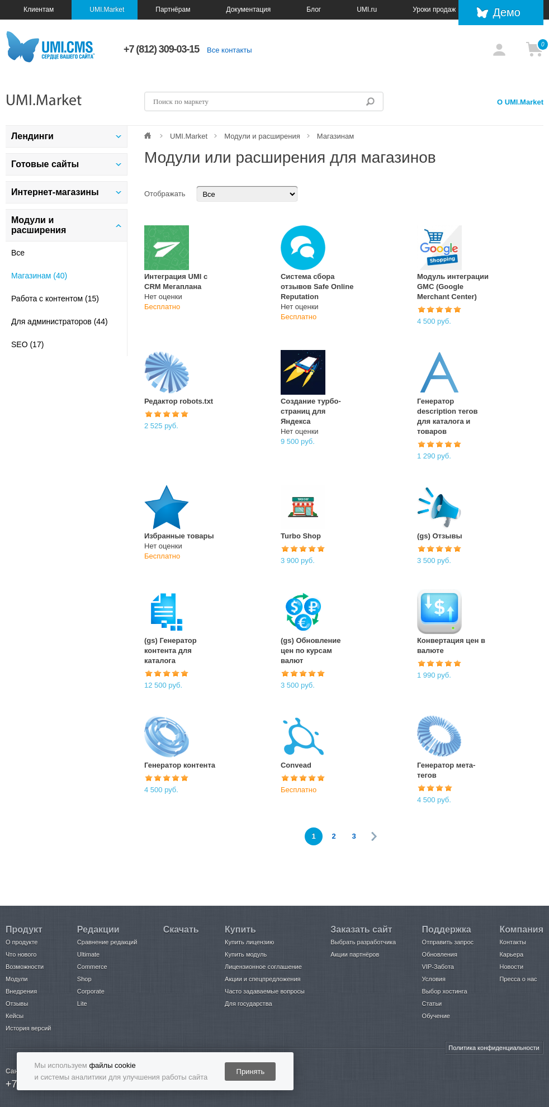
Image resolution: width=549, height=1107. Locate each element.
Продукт (24, 929)
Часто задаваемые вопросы (265, 991)
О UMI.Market (520, 102)
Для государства (248, 1003)
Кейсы (14, 1016)
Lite (82, 1003)
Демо (506, 12)
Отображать (164, 194)
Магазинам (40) (39, 275)
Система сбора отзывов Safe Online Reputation (317, 286)
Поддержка (446, 929)
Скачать (181, 929)
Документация (248, 9)
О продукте (21, 942)
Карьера (511, 954)
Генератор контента (179, 765)
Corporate (91, 991)
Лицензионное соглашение (263, 966)
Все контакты (229, 50)
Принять (250, 1071)
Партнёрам (172, 9)
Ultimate (88, 954)
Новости (511, 966)
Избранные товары (179, 536)
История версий (28, 1028)
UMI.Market (106, 9)
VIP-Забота (438, 966)
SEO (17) (27, 344)
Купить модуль (246, 954)
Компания (521, 929)
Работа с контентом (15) (55, 298)
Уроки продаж (434, 9)
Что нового (21, 954)
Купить (240, 929)
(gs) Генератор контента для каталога (170, 650)
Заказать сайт (361, 929)
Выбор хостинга (444, 991)
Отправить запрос (448, 942)
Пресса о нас (518, 979)
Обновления (439, 954)
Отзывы (17, 1003)
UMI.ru (367, 9)
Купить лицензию (249, 942)
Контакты (512, 942)
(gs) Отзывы (439, 536)
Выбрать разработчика (363, 942)
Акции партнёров (354, 954)
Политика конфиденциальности (493, 1047)
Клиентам (38, 9)
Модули (16, 979)
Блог (313, 9)
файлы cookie (112, 1065)
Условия (434, 979)
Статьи (432, 1003)
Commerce (92, 966)
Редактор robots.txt (178, 401)
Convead (296, 765)
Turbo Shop (301, 536)
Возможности (25, 966)
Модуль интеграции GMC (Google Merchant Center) (453, 286)
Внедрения (21, 991)
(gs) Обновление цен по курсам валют (311, 650)
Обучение (436, 1016)
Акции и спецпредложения (262, 979)
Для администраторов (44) (59, 321)
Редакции (98, 929)
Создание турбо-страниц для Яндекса (311, 411)
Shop (84, 979)
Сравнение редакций (107, 942)
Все (18, 252)
